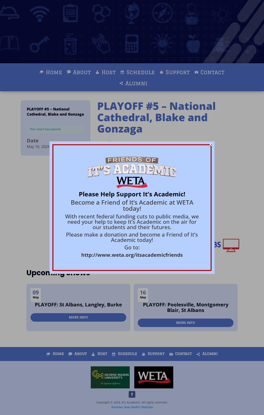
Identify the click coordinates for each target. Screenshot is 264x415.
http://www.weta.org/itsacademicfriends (132, 254)
